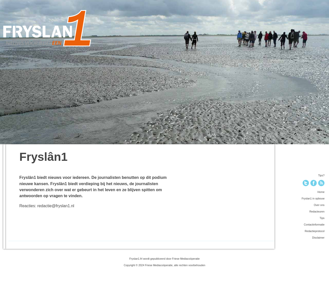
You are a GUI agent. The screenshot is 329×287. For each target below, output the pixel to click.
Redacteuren (316, 211)
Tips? (321, 175)
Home (320, 191)
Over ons (319, 204)
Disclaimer (318, 237)
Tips (322, 218)
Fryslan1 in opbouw (313, 198)
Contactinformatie (314, 224)
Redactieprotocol (314, 231)
